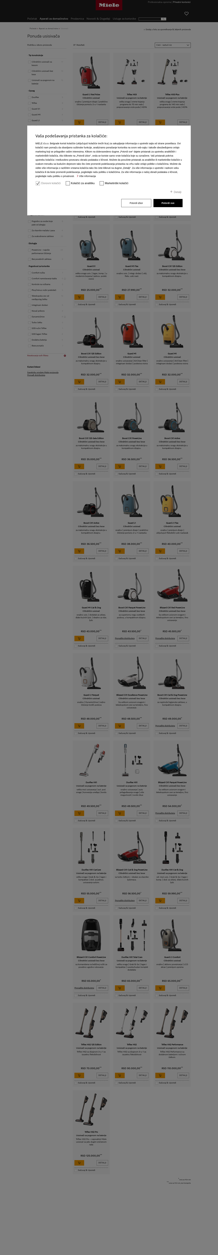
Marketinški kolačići (116, 183)
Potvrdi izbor (136, 203)
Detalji (177, 192)
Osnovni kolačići (51, 183)
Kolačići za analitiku (83, 183)
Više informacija (87, 176)
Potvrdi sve (168, 203)
